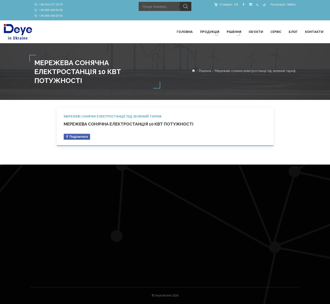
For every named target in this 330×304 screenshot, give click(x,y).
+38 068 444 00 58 (51, 16)
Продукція (209, 31)
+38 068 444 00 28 (51, 10)
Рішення (234, 31)
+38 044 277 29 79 (51, 4)
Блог (293, 31)
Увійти (291, 4)
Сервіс (275, 31)
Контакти (314, 31)
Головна (185, 31)
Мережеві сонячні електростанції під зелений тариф (113, 116)
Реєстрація (277, 4)
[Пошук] (185, 6)
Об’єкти (256, 31)
